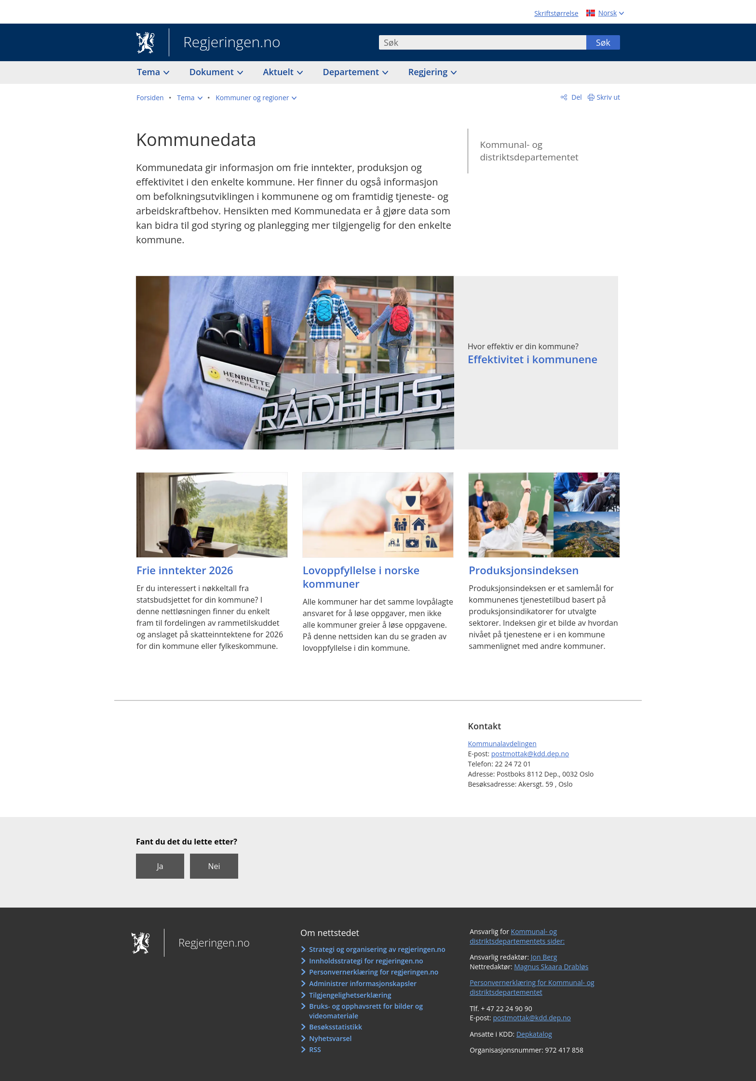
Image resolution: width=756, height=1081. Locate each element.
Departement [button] (352, 72)
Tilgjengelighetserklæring (350, 995)
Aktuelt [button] (279, 72)
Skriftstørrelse (556, 13)
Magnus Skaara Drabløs (551, 966)
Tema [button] (149, 72)
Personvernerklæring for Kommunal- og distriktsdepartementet (532, 987)
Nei (214, 866)
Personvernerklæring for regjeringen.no (373, 971)
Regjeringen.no (225, 43)
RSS (315, 1049)
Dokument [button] (212, 72)
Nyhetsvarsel (330, 1038)
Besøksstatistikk (335, 1026)
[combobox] (482, 42)
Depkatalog (534, 1034)
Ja (160, 866)
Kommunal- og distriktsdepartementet (529, 151)
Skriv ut (609, 97)
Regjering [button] (429, 72)
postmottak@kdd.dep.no (530, 753)
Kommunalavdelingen (502, 743)
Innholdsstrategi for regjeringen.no (366, 960)
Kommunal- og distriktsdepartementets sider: (517, 936)
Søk (603, 42)
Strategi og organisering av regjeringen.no (377, 949)
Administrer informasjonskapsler (363, 983)
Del (576, 97)
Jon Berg (544, 957)
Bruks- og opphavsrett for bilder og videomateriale (366, 1011)
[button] (189, 98)
